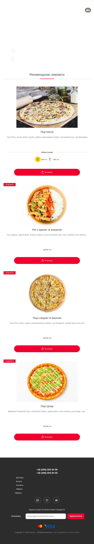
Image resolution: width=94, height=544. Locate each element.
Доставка (20, 478)
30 (37, 159)
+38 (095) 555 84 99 (47, 22)
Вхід (89, 3)
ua (81, 3)
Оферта (19, 489)
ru (83, 3)
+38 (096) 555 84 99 (47, 25)
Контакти (19, 485)
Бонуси (19, 481)
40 (49, 159)
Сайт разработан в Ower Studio (66, 532)
